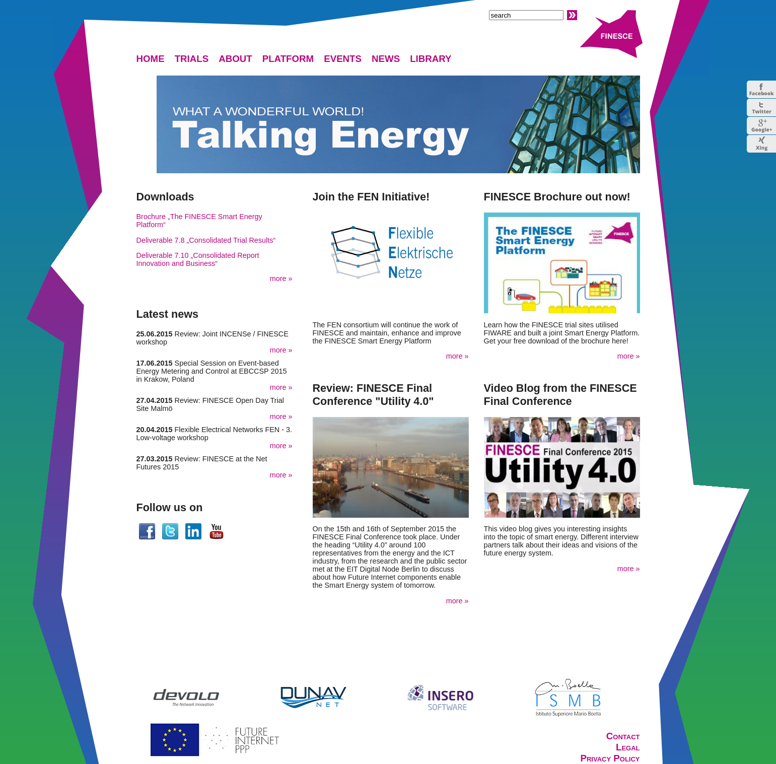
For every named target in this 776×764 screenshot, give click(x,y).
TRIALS (192, 58)
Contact (623, 736)
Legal (628, 747)
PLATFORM (288, 58)
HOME (150, 58)
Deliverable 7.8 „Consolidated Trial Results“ (206, 240)
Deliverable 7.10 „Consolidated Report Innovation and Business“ (197, 259)
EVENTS (343, 58)
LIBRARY (430, 58)
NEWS (386, 58)
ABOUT (235, 58)
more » (281, 278)
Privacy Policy (610, 758)
